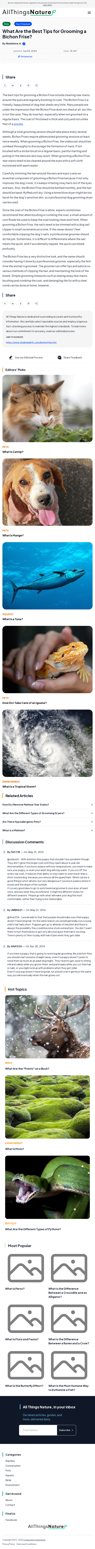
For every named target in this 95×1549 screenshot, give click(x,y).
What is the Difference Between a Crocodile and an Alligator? (67, 1292)
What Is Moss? (14, 1149)
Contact (10, 1504)
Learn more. (47, 5)
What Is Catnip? (13, 451)
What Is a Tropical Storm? (19, 786)
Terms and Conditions (26, 1544)
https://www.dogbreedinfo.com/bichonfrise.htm (31, 342)
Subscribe (66, 1430)
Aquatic (7, 614)
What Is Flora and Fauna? (22, 1339)
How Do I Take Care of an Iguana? (24, 702)
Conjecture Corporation (34, 1540)
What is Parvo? (15, 1288)
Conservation (13, 1465)
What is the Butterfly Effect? (24, 1385)
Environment (11, 781)
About (8, 1500)
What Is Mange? (13, 535)
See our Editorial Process (25, 357)
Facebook (11, 1519)
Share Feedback (69, 357)
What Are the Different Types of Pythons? (33, 1229)
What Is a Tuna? (12, 619)
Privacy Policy (8, 1544)
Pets (5, 446)
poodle (18, 124)
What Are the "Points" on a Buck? (27, 1068)
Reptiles (10, 1223)
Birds (8, 1062)
